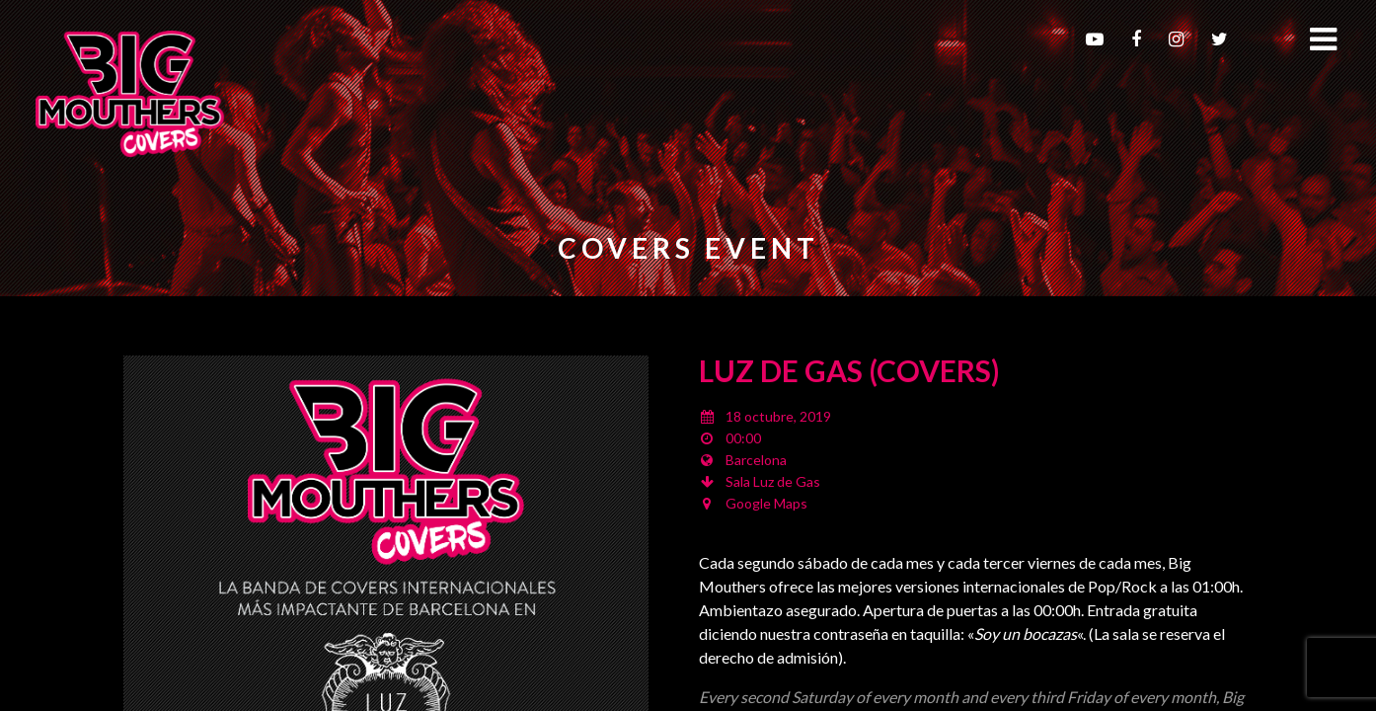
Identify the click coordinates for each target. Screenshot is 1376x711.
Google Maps (766, 503)
